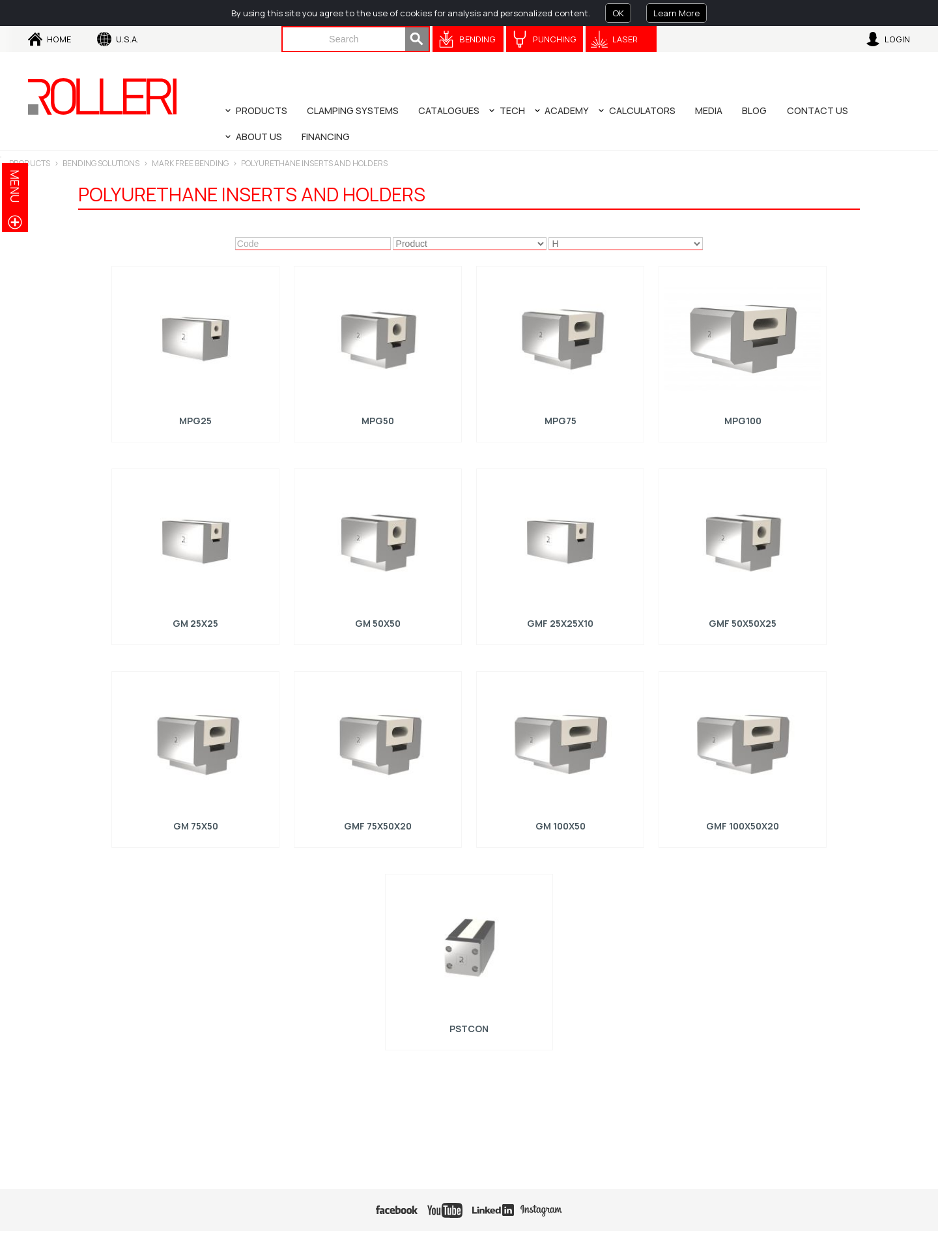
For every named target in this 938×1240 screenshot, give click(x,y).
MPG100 (742, 420)
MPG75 (560, 420)
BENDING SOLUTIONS (101, 163)
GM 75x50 (195, 824)
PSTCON (469, 1027)
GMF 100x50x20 (742, 824)
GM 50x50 (378, 622)
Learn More (676, 13)
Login (897, 39)
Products (29, 163)
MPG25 (195, 420)
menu (15, 186)
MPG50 (377, 420)
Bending (477, 39)
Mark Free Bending (190, 163)
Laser (625, 39)
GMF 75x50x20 (378, 824)
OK (618, 13)
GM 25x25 (195, 622)
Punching (554, 39)
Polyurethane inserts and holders (314, 163)
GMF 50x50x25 (742, 622)
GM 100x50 (560, 824)
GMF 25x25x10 (560, 622)
